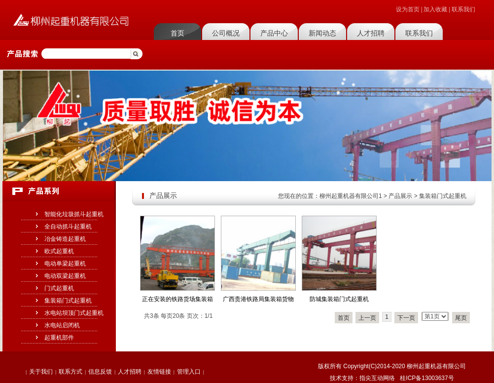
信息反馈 (100, 371)
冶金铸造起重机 (65, 238)
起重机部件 (59, 337)
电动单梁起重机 (65, 263)
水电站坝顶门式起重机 (74, 312)
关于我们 (41, 371)
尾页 (461, 317)
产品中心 (274, 33)
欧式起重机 (59, 251)
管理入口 (189, 371)
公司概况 (226, 33)
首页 (177, 33)
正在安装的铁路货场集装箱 (177, 299)
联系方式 (70, 371)
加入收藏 (435, 9)
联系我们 (463, 9)
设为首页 (408, 9)
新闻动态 (322, 33)
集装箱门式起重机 (68, 300)
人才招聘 (371, 33)
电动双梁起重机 (65, 275)
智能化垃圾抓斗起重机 (74, 214)
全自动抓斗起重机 (68, 226)
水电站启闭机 (62, 325)
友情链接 (159, 371)
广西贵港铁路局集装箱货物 (258, 299)
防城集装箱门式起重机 (339, 299)
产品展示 (400, 195)
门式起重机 (59, 288)
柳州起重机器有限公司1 (350, 195)
